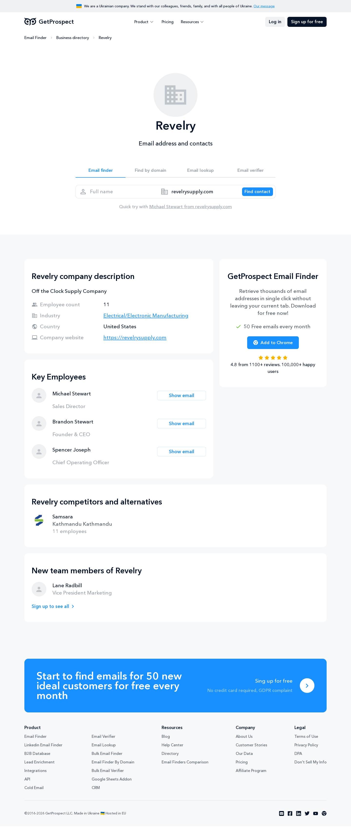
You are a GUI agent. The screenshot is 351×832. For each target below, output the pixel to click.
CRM (96, 793)
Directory (170, 759)
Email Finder (35, 37)
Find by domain (150, 171)
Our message (264, 6)
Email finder (100, 171)
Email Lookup (104, 750)
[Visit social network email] (281, 819)
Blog (166, 742)
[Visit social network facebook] (290, 819)
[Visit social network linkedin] (298, 819)
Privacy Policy (306, 750)
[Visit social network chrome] (324, 819)
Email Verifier (103, 742)
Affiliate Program (251, 776)
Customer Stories (251, 750)
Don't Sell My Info (310, 767)
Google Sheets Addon (112, 784)
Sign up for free (307, 22)
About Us (244, 742)
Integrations (35, 776)
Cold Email (34, 793)
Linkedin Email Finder (43, 750)
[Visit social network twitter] (307, 819)
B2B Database (37, 759)
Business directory (72, 37)
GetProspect (49, 22)
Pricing (168, 22)
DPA (298, 759)
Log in (275, 22)
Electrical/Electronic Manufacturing (145, 321)
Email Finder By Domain (113, 767)
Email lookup (200, 171)
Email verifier (250, 171)
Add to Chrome (273, 348)
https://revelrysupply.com (134, 343)
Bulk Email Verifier (108, 776)
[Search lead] (254, 195)
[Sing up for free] (307, 691)
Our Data (244, 759)
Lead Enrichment (39, 767)
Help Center (172, 750)
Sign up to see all (52, 612)
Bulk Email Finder (107, 759)
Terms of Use (306, 742)
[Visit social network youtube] (315, 819)
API (27, 784)
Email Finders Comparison (185, 767)
